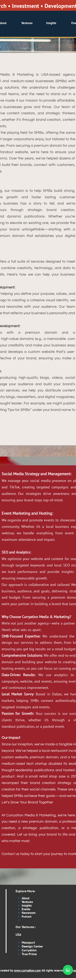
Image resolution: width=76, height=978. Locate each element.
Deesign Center (32, 946)
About (25, 898)
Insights (27, 905)
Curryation (29, 950)
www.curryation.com (27, 970)
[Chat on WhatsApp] (68, 970)
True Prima (29, 954)
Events (26, 909)
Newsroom (28, 913)
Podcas (26, 916)
